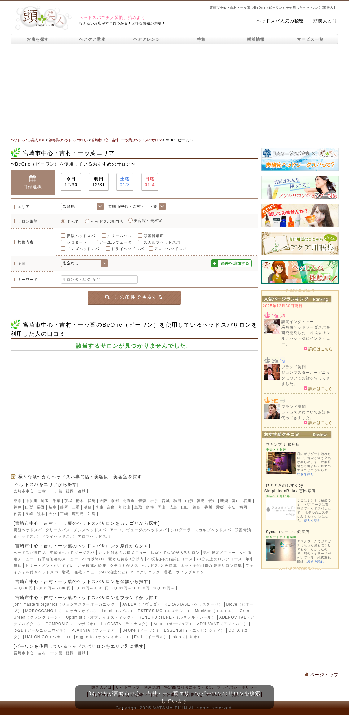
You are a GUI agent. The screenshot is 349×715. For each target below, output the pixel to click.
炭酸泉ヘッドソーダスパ (72, 552)
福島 (201, 501)
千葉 (57, 501)
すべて (73, 221)
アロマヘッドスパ (170, 249)
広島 (173, 507)
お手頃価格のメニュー (57, 559)
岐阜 (53, 507)
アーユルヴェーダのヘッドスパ (138, 530)
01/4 (150, 181)
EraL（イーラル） (151, 637)
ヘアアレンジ (146, 39)
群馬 (92, 501)
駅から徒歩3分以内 (125, 559)
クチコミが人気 (124, 565)
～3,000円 (23, 588)
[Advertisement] (174, 90)
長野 (41, 507)
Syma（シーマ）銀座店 (288, 532)
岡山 (162, 507)
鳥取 (138, 507)
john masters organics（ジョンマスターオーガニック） (66, 604)
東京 (18, 501)
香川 (208, 507)
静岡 (64, 507)
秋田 (177, 501)
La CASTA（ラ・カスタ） (125, 624)
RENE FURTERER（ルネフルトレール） (177, 617)
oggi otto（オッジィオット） (103, 637)
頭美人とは (325, 20)
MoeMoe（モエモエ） (215, 611)
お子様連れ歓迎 (92, 565)
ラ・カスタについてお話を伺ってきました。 (305, 415)
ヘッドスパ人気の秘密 (280, 20)
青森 (142, 501)
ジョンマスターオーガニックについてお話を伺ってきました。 (305, 378)
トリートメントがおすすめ (49, 565)
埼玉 (45, 501)
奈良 (111, 507)
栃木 (80, 501)
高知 (232, 507)
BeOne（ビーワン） (142, 630)
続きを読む (305, 474)
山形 (189, 501)
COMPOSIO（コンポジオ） (72, 624)
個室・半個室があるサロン (175, 552)
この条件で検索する (134, 297)
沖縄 (92, 514)
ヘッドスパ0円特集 (159, 565)
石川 (247, 501)
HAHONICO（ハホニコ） (48, 637)
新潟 (224, 501)
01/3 (125, 181)
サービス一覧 (310, 39)
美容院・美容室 (148, 220)
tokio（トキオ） (187, 637)
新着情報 (255, 39)
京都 (115, 501)
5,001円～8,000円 (91, 588)
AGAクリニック (145, 572)
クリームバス (119, 236)
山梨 (29, 507)
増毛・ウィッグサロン (184, 572)
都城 (82, 491)
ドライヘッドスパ (127, 249)
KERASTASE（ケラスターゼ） (194, 604)
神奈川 (31, 501)
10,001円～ (164, 588)
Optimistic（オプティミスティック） (100, 617)
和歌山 (125, 507)
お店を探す (38, 39)
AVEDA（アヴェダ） (141, 604)
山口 (185, 507)
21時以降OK (93, 559)
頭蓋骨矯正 (154, 236)
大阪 (103, 501)
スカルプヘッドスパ (162, 242)
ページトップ (322, 674)
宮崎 (64, 514)
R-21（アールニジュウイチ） (41, 630)
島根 (150, 507)
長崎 (29, 514)
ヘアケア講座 (92, 39)
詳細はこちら (318, 349)
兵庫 (99, 507)
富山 (236, 501)
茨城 (68, 501)
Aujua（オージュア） (174, 624)
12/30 (70, 181)
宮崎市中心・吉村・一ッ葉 (38, 491)
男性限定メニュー (219, 552)
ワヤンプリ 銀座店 (283, 444)
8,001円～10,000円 (131, 588)
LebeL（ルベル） (118, 611)
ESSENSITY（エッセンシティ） (194, 630)
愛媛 (220, 507)
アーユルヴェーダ (115, 242)
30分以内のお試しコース (170, 559)
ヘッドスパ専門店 (107, 221)
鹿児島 (78, 514)
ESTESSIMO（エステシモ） (164, 611)
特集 (201, 39)
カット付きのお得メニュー (122, 552)
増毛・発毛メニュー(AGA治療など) (94, 572)
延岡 (70, 491)
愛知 (212, 501)
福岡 (243, 507)
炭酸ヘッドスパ (81, 236)
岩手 (154, 501)
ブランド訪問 (293, 367)
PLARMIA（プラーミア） (95, 630)
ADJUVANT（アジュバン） (222, 624)
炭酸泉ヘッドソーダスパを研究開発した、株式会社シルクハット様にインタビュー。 (305, 335)
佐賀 (18, 514)
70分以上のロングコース (219, 559)
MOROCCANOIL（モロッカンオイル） (61, 611)
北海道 (129, 501)
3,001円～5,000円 (53, 588)
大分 (53, 514)
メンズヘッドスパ (83, 249)
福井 (18, 507)
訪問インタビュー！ (299, 322)
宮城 (166, 501)
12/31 (98, 181)
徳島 (197, 507)
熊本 (41, 514)
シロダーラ (77, 242)
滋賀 (88, 507)
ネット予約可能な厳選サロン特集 (211, 565)
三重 (76, 507)
